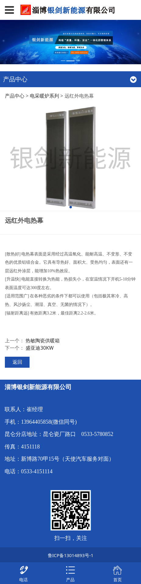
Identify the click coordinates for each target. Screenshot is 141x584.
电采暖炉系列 (44, 95)
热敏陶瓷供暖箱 (43, 340)
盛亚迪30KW (40, 347)
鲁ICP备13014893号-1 (70, 555)
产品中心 (14, 95)
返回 (17, 362)
